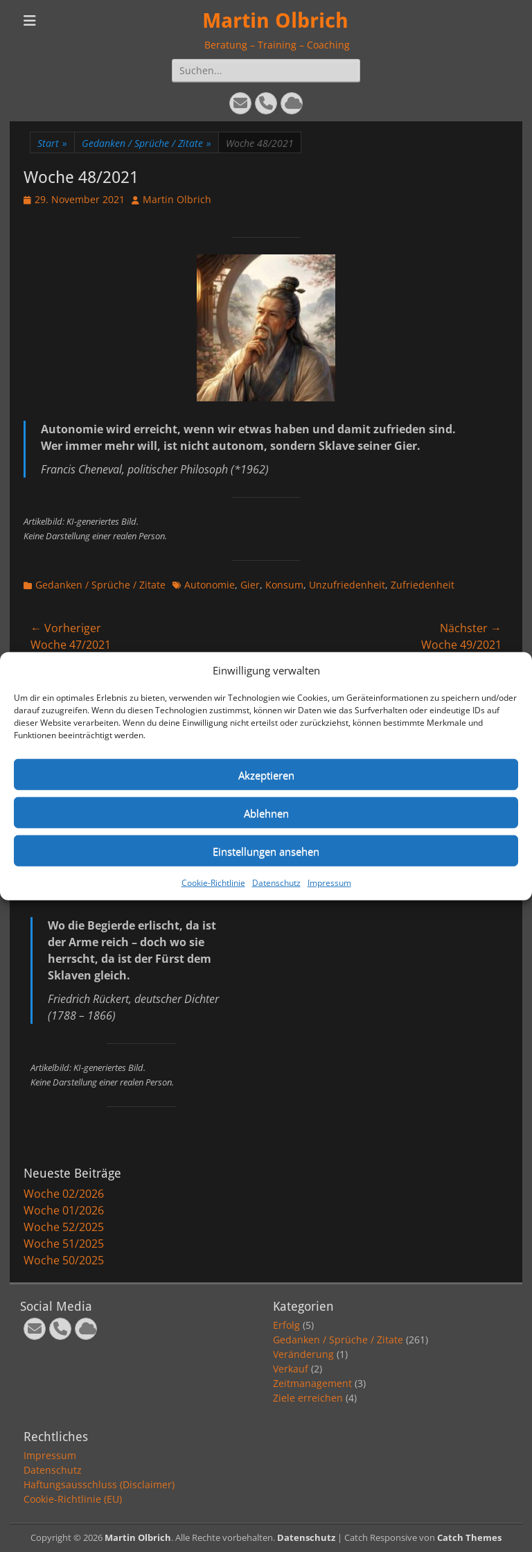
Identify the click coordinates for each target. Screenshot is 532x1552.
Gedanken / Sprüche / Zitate (146, 143)
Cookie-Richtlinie (213, 883)
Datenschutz (276, 883)
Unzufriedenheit (347, 584)
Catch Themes (469, 1537)
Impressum (329, 883)
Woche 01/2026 (64, 1210)
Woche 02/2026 (64, 1193)
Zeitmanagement (312, 1383)
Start (52, 143)
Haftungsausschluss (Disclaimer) (99, 1484)
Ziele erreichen (308, 1397)
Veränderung (303, 1354)
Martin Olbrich (275, 20)
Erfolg (286, 1325)
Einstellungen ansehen (266, 850)
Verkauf (290, 1368)
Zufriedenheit (422, 584)
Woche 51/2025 (64, 1243)
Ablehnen (266, 812)
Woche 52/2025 (64, 1227)
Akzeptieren (266, 774)
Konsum (284, 584)
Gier (250, 584)
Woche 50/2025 (64, 1260)
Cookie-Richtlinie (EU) (73, 1499)
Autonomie (209, 584)
